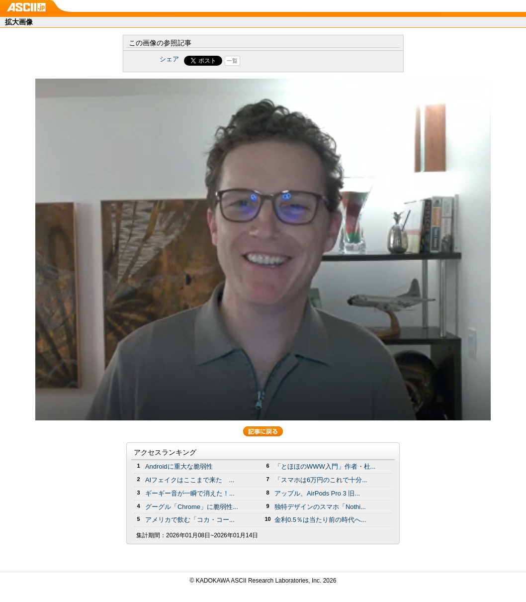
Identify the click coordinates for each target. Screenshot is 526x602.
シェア (169, 59)
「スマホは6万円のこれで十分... (320, 480)
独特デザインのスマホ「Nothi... (320, 506)
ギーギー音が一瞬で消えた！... (190, 493)
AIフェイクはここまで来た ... (189, 480)
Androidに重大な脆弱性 (179, 466)
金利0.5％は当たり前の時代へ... (320, 519)
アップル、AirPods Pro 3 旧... (317, 493)
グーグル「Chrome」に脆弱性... (191, 506)
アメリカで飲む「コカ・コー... (190, 519)
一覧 (232, 61)
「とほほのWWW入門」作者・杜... (324, 466)
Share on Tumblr (300, 61)
